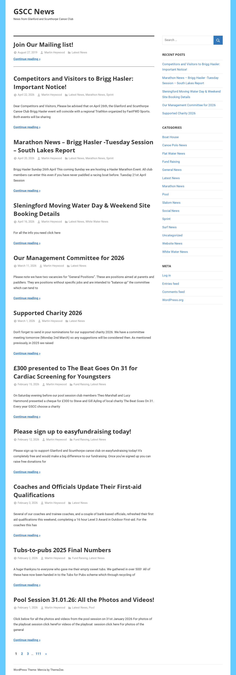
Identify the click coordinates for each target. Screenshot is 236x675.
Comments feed (173, 292)
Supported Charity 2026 (47, 313)
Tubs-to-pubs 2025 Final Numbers (62, 550)
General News (172, 170)
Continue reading (25, 59)
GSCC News (33, 11)
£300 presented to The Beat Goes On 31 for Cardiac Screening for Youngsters (75, 372)
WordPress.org (172, 300)
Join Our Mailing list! (43, 44)
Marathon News (95, 94)
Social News (170, 211)
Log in (166, 275)
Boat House (170, 137)
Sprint (110, 94)
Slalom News (171, 202)
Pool (92, 607)
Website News (172, 243)
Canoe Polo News (174, 145)
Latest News (79, 52)
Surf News (169, 227)
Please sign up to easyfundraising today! (72, 431)
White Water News (97, 221)
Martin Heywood (54, 52)
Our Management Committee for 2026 (68, 258)
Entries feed (170, 284)
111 (38, 654)
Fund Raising (81, 384)
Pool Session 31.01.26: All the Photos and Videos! (83, 600)
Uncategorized (172, 235)
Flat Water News (173, 153)
